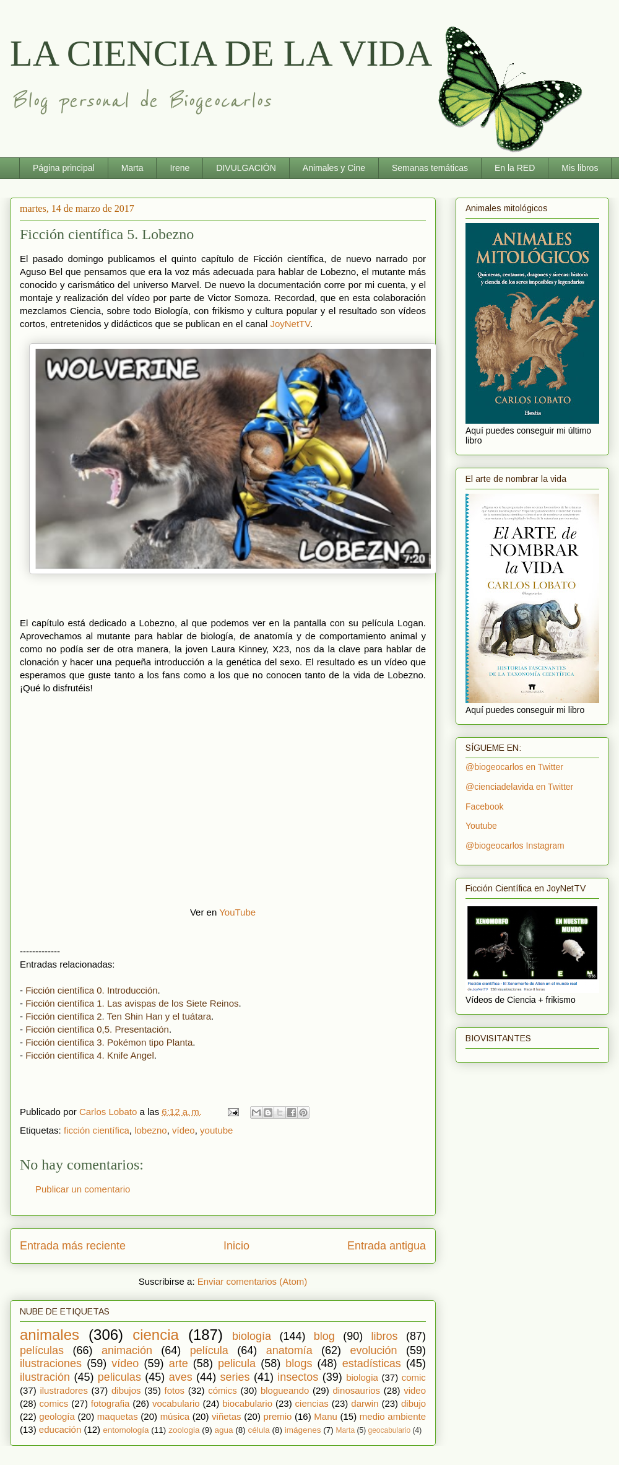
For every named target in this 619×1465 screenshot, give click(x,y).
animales (49, 1334)
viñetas (226, 1416)
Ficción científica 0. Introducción (91, 990)
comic (414, 1377)
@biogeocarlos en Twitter (514, 767)
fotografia (110, 1403)
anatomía (289, 1350)
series (235, 1377)
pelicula (237, 1363)
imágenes (303, 1430)
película (209, 1350)
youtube (216, 1130)
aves (181, 1377)
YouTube (237, 912)
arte (178, 1363)
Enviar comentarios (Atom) (252, 1281)
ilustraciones (51, 1363)
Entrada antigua (386, 1246)
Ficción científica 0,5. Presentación (97, 1029)
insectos (297, 1377)
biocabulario (247, 1403)
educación (60, 1429)
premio (278, 1416)
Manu (325, 1416)
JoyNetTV (290, 323)
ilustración (45, 1377)
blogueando (285, 1390)
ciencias (312, 1403)
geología (57, 1416)
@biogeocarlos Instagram (515, 846)
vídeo (183, 1130)
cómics (222, 1390)
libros (384, 1336)
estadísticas (371, 1363)
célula (259, 1430)
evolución (373, 1350)
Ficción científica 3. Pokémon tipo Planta (109, 1042)
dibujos (126, 1390)
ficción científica (96, 1130)
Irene (179, 168)
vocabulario (176, 1403)
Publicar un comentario (82, 1189)
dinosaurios (356, 1390)
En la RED (515, 168)
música (175, 1416)
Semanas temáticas (430, 168)
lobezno (150, 1130)
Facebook (484, 806)
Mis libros (579, 168)
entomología (126, 1430)
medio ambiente (393, 1416)
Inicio (236, 1246)
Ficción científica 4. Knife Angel (89, 1055)
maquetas (117, 1416)
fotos (175, 1390)
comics (54, 1403)
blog (324, 1336)
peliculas (119, 1377)
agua (223, 1430)
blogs (298, 1363)
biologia (362, 1377)
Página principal (64, 168)
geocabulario (389, 1430)
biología (251, 1336)
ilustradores (64, 1390)
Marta (132, 168)
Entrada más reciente (73, 1246)
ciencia (155, 1334)
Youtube (481, 826)
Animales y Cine (334, 168)
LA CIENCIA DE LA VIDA (221, 53)
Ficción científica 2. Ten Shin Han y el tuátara (118, 1016)
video (415, 1390)
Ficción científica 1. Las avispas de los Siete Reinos (131, 1003)
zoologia (183, 1430)
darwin (364, 1403)
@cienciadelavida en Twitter (519, 787)
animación (127, 1350)
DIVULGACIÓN (245, 168)
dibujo (413, 1403)
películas (42, 1350)
